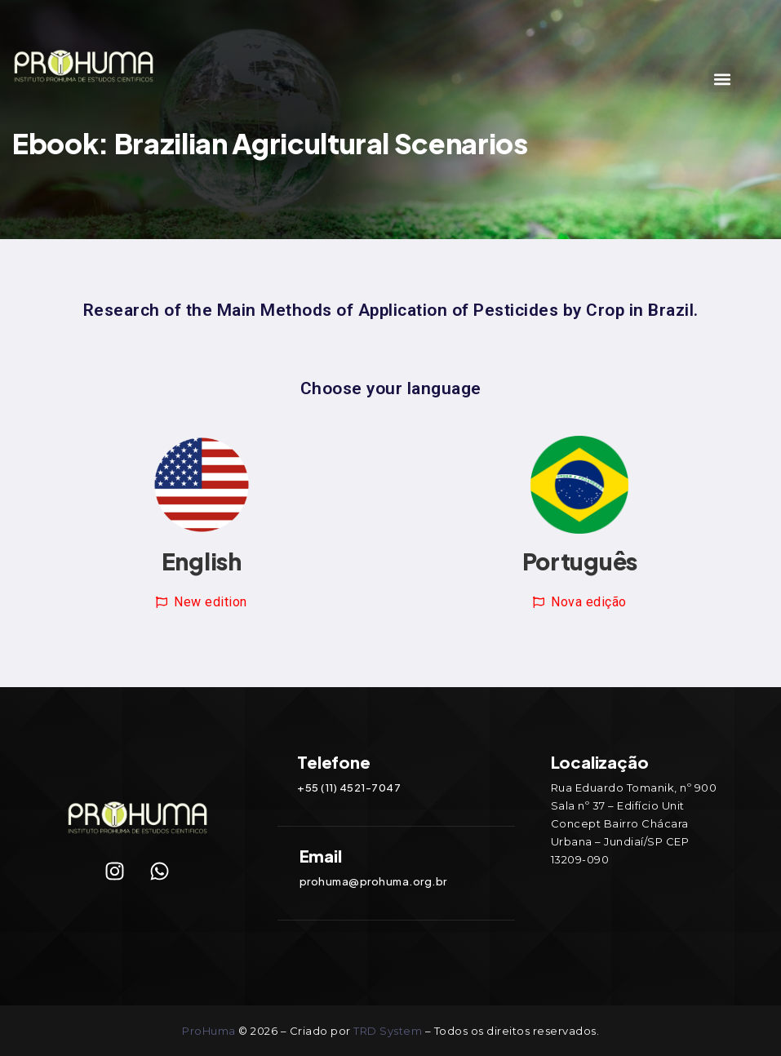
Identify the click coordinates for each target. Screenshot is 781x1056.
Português (579, 561)
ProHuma (210, 1030)
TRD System (387, 1030)
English (202, 561)
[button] (721, 78)
